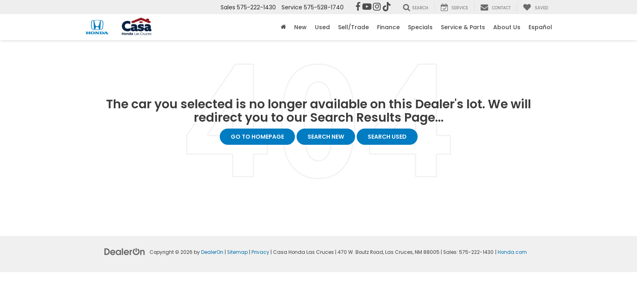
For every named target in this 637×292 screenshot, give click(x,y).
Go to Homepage (257, 137)
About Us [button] (506, 27)
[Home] (283, 27)
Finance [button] (388, 27)
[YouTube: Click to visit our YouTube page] (366, 7)
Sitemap (237, 252)
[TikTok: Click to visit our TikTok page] (386, 7)
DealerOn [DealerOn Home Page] (212, 252)
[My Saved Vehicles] (535, 7)
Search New (326, 137)
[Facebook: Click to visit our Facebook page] (358, 7)
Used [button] (322, 27)
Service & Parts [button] (463, 27)
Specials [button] (420, 27)
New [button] (300, 27)
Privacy (260, 252)
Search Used (387, 137)
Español (540, 27)
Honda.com (512, 252)
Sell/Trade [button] (353, 27)
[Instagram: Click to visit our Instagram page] (377, 7)
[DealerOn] (124, 251)
